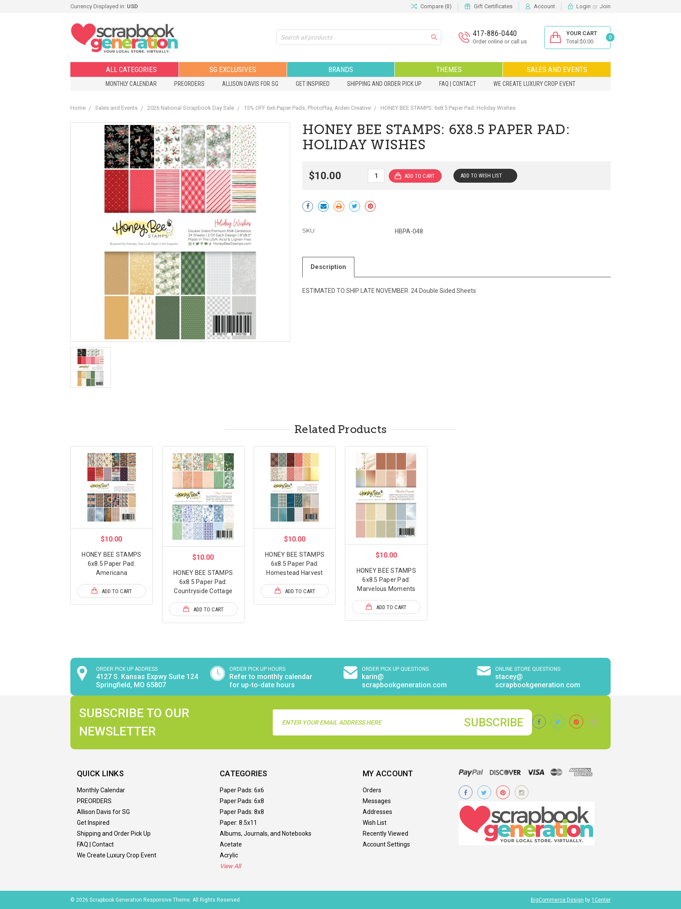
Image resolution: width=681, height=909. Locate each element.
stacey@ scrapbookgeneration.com (537, 681)
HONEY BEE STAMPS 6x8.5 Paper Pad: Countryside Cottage (203, 581)
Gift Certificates (493, 6)
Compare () (431, 6)
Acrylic (229, 855)
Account (544, 6)
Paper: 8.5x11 (238, 822)
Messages (377, 800)
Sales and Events (557, 69)
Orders (372, 790)
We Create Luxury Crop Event (534, 83)
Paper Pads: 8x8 (242, 811)
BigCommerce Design (557, 900)
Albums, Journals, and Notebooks (265, 833)
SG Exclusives (232, 69)
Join (605, 6)
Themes (449, 69)
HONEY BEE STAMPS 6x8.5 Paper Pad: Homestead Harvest (294, 563)
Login (583, 6)
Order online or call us (500, 41)
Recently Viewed (385, 833)
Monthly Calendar (131, 83)
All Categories (124, 69)
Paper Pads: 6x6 (242, 790)
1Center (601, 900)
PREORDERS (189, 83)
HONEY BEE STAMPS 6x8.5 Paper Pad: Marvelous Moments (386, 579)
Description (328, 267)
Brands (340, 69)
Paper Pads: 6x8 (242, 800)
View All (230, 866)
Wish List (375, 822)
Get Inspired (313, 83)
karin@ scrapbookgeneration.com (404, 681)
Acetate (231, 844)
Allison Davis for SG (250, 83)
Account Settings (386, 844)
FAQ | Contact (457, 83)
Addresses (377, 811)
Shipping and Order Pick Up (384, 83)
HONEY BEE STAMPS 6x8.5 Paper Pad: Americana (111, 563)
